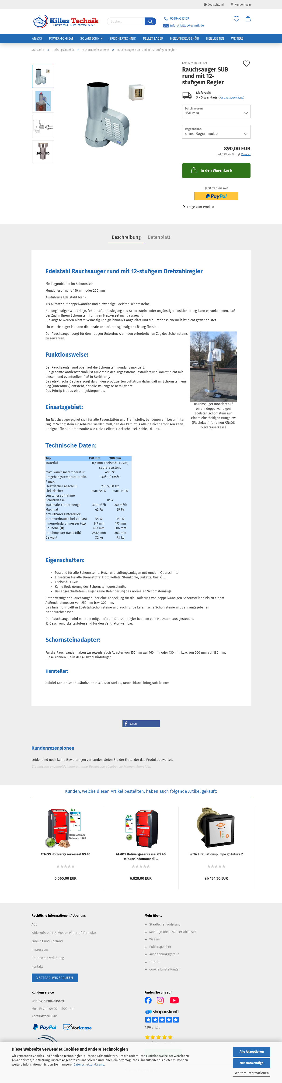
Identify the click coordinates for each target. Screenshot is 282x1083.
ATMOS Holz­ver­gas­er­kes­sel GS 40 (65, 854)
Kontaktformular (44, 1016)
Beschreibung (126, 237)
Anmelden (143, 767)
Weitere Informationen (252, 1073)
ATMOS (37, 39)
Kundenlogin (241, 4)
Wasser (154, 939)
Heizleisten (215, 39)
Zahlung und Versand (47, 941)
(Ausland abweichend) (231, 97)
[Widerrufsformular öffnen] (54, 978)
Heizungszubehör (184, 39)
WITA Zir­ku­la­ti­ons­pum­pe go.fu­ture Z (216, 854)
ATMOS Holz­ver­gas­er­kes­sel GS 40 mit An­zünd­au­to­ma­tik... (141, 856)
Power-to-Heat (61, 39)
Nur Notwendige (252, 1063)
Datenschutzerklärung (88, 1064)
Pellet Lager (153, 39)
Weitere (237, 39)
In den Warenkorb (211, 170)
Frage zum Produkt (200, 207)
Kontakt (37, 967)
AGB (34, 924)
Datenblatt (159, 237)
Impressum (39, 950)
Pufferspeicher (160, 947)
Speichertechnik (122, 39)
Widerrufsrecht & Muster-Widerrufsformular (63, 933)
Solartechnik (91, 39)
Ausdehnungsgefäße (164, 954)
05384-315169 (176, 18)
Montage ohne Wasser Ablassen (173, 932)
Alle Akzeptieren (252, 1052)
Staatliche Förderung (164, 924)
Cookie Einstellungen (164, 969)
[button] (141, 723)
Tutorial (154, 962)
